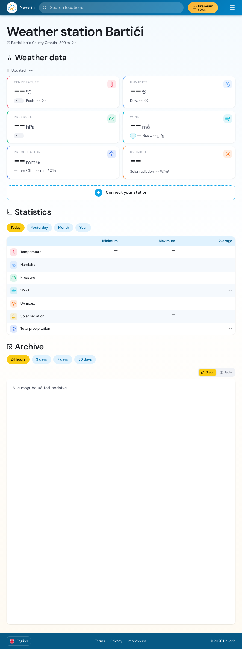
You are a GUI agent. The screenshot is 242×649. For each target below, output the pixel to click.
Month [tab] (63, 227)
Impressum (137, 641)
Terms (100, 641)
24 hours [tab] (18, 359)
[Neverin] (21, 8)
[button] (229, 8)
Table (226, 372)
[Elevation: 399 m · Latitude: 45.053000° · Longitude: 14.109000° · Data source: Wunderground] (73, 42)
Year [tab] (83, 227)
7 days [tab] (62, 359)
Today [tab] (15, 227)
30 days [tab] (85, 359)
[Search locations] (111, 7)
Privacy (116, 641)
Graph (207, 372)
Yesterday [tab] (39, 227)
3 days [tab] (41, 359)
